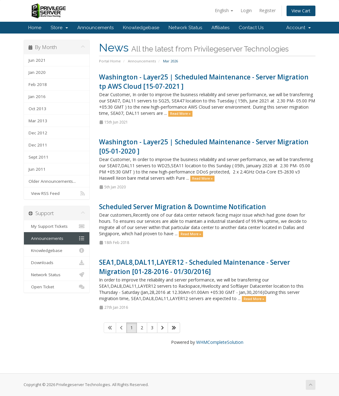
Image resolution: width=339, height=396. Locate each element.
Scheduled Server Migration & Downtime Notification (182, 206)
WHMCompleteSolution (219, 342)
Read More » (180, 113)
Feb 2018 (38, 84)
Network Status (185, 27)
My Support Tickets (57, 226)
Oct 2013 (37, 108)
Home (34, 27)
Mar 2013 (38, 121)
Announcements (95, 27)
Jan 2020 (37, 72)
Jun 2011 (37, 169)
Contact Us (251, 27)
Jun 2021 (37, 60)
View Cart (301, 11)
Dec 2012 (38, 133)
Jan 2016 (37, 96)
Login (246, 10)
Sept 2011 (38, 157)
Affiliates (220, 27)
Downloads (57, 262)
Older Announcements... (52, 181)
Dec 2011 (38, 145)
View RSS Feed (57, 193)
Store (59, 27)
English (224, 10)
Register (267, 10)
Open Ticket (57, 286)
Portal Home (110, 61)
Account (298, 27)
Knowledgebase (141, 27)
